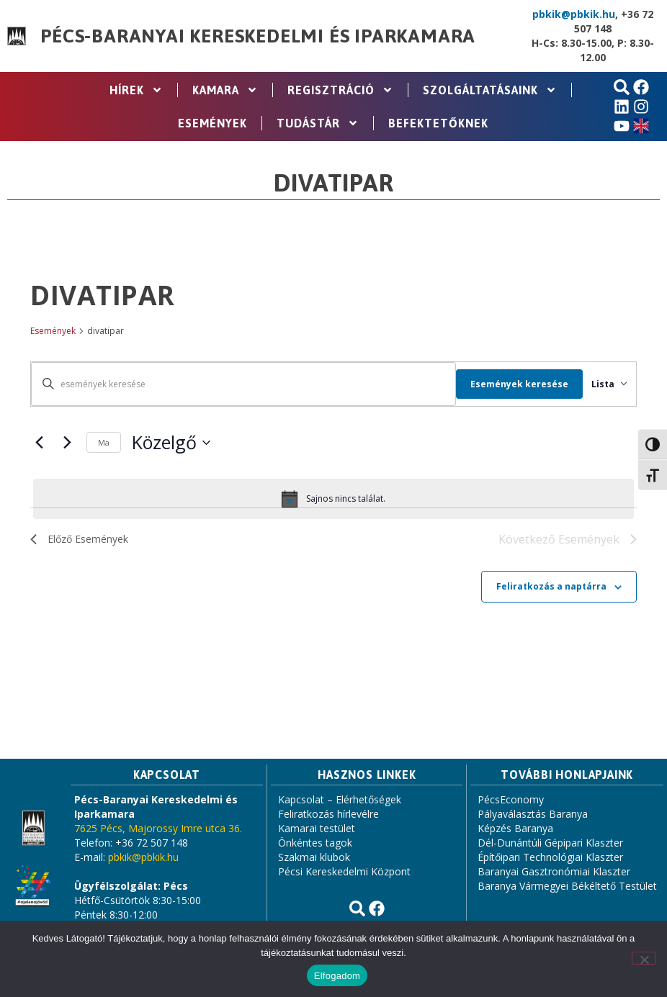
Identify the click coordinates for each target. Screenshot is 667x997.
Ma (103, 442)
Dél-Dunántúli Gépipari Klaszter (550, 844)
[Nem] (644, 958)
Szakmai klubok (314, 858)
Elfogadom (337, 975)
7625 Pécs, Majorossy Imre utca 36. (158, 829)
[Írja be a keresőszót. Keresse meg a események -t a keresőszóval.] (235, 384)
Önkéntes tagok (315, 844)
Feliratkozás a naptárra (551, 588)
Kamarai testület (316, 829)
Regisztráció (340, 90)
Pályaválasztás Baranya (533, 815)
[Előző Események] (39, 442)
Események (212, 123)
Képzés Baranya (515, 829)
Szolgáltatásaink (490, 90)
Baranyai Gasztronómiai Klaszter (554, 873)
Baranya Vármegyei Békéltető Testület (567, 887)
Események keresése (502, 384)
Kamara (225, 90)
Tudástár (318, 123)
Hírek (136, 90)
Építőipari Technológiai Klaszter (550, 858)
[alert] (333, 499)
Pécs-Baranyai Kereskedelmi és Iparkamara (257, 36)
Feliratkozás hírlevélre (328, 815)
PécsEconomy (511, 801)
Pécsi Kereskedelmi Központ (344, 873)
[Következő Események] (67, 442)
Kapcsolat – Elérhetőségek (339, 801)
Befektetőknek (438, 123)
